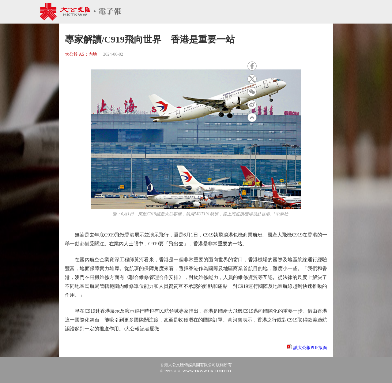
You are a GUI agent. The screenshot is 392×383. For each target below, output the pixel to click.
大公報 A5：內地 (81, 54)
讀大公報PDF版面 (310, 347)
